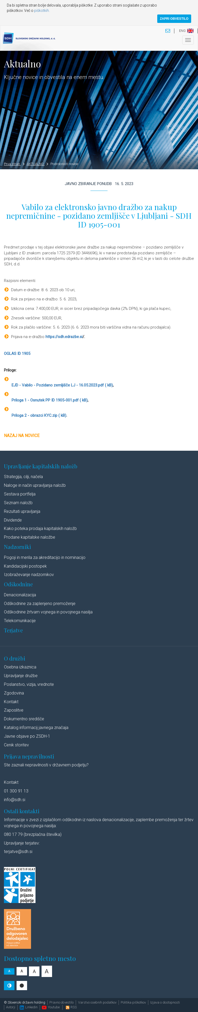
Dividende (13, 520)
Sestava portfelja (19, 494)
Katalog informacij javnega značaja (36, 727)
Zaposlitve (13, 710)
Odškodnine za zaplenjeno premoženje (39, 603)
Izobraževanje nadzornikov (29, 574)
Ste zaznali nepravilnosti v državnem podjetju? (46, 764)
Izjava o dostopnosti (165, 1002)
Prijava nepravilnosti (29, 756)
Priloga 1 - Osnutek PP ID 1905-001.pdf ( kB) (49, 400)
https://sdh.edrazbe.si (64, 336)
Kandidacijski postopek (25, 566)
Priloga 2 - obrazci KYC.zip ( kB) (38, 415)
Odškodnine (18, 584)
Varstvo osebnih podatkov (97, 1002)
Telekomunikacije (20, 620)
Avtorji (10, 1007)
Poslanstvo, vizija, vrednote (29, 684)
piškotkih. (42, 10)
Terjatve (13, 630)
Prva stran (14, 164)
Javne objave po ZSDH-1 (27, 736)
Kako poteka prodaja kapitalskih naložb (40, 528)
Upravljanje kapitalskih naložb (40, 466)
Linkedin (29, 1007)
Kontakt (11, 701)
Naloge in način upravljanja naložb (35, 485)
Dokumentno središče (24, 718)
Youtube (51, 1007)
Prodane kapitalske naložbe (29, 537)
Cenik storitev (16, 744)
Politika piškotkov (133, 1002)
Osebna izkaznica (20, 666)
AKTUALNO (37, 164)
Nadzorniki (17, 546)
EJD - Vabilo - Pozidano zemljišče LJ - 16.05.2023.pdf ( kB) (62, 385)
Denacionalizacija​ (20, 594)
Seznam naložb (18, 502)
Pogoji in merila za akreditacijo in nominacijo (44, 557)
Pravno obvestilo (61, 1002)
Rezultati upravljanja (22, 511)
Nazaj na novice (21, 435)
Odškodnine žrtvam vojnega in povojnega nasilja (48, 611)
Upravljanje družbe (21, 675)
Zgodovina (14, 693)
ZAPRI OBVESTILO (174, 19)
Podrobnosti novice (64, 164)
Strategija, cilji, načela (23, 476)
